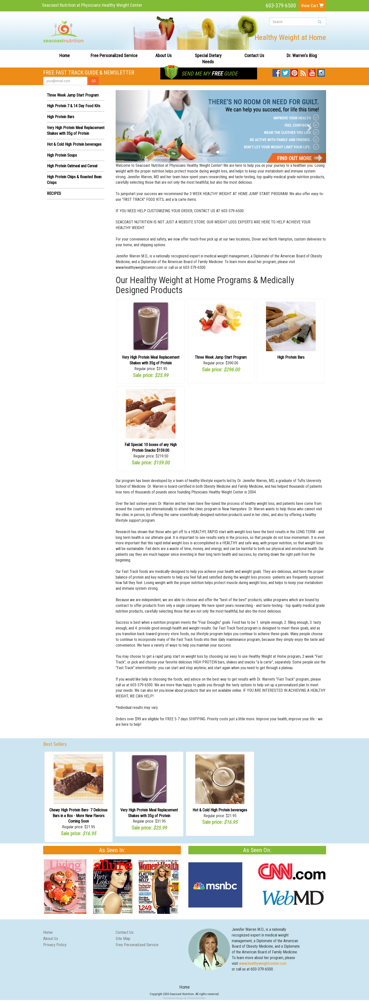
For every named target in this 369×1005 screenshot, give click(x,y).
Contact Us (254, 55)
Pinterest (294, 71)
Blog (303, 71)
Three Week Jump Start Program (73, 95)
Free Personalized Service (114, 55)
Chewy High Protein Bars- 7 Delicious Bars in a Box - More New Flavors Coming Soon (78, 816)
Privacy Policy (55, 944)
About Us (163, 55)
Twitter (285, 71)
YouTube (312, 71)
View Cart (312, 5)
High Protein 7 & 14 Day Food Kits (73, 106)
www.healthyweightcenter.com (263, 963)
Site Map (123, 938)
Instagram (321, 71)
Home (64, 55)
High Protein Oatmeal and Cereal (72, 166)
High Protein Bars (60, 116)
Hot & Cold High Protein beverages (74, 144)
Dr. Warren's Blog (302, 55)
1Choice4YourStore (196, 998)
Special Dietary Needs (208, 59)
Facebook (276, 71)
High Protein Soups (62, 155)
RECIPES (54, 193)
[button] (131, 126)
